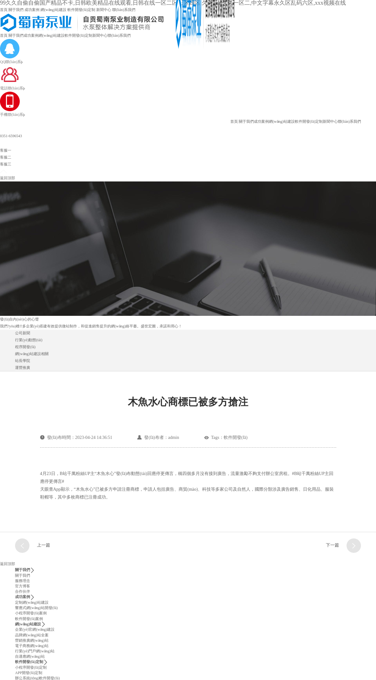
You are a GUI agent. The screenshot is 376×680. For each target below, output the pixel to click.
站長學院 (22, 361)
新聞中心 (103, 10)
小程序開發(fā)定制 (31, 667)
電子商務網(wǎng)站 (32, 646)
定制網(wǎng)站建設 (32, 602)
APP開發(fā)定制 (28, 673)
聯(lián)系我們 (123, 10)
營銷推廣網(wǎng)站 (32, 640)
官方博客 (22, 586)
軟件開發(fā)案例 (29, 619)
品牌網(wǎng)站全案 (32, 635)
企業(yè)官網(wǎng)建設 (35, 629)
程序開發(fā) (25, 347)
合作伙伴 (22, 591)
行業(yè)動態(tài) (28, 340)
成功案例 (31, 10)
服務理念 (22, 581)
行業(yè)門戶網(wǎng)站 (35, 651)
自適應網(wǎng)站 (30, 656)
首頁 (4, 10)
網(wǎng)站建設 (53, 10)
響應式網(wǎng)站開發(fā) (36, 608)
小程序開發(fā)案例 (31, 613)
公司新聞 (22, 333)
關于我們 (16, 10)
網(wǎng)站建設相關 (32, 354)
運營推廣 (22, 367)
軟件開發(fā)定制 (81, 10)
